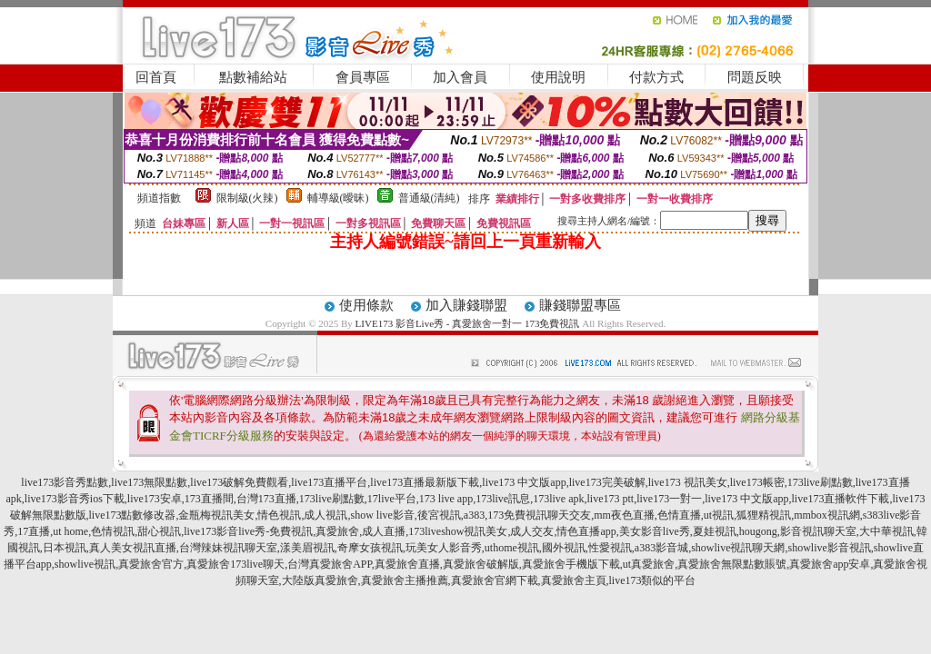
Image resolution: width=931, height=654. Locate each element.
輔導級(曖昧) (338, 198)
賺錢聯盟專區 (580, 305)
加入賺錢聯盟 (466, 305)
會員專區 (362, 77)
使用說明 (558, 77)
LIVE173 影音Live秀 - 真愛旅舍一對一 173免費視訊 (467, 323)
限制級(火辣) (247, 198)
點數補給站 (253, 77)
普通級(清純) (429, 198)
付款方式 (656, 77)
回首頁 (155, 77)
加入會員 (460, 77)
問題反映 (754, 77)
